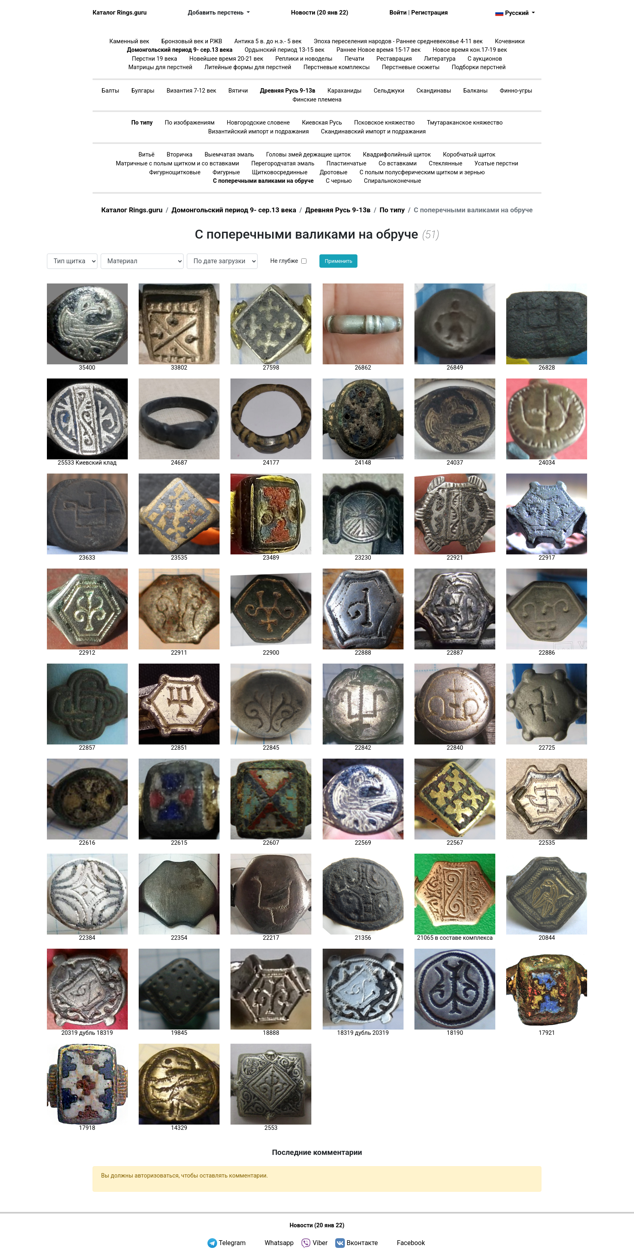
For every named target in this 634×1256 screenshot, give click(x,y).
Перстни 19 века (154, 58)
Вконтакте (362, 1243)
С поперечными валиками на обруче (263, 181)
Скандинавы (433, 90)
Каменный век (129, 41)
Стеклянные (446, 163)
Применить (338, 261)
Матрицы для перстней (160, 67)
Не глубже (284, 261)
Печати (354, 58)
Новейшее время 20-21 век (226, 58)
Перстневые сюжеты (411, 67)
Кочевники (510, 41)
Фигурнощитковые (175, 172)
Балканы (475, 90)
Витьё (147, 154)
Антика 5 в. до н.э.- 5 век (268, 41)
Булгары (142, 90)
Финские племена (316, 99)
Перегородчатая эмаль (282, 163)
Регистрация (429, 12)
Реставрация (394, 58)
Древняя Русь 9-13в (287, 90)
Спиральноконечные (392, 181)
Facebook (411, 1243)
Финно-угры (516, 90)
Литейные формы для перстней (248, 67)
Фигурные (226, 172)
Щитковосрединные (279, 172)
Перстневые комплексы (336, 67)
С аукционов (485, 58)
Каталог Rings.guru (120, 12)
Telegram (232, 1243)
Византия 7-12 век (191, 90)
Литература (440, 58)
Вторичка (179, 154)
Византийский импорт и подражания (258, 131)
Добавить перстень (216, 12)
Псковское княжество (384, 122)
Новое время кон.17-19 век (470, 50)
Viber (320, 1243)
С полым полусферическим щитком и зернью (422, 172)
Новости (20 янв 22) (319, 12)
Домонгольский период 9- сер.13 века (179, 50)
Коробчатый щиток (469, 154)
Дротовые (333, 172)
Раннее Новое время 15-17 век (378, 50)
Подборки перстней (478, 67)
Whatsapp (279, 1243)
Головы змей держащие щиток (308, 154)
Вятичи (238, 90)
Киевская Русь (322, 122)
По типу (142, 122)
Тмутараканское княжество (465, 122)
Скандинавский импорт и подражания (373, 131)
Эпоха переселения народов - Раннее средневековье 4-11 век (398, 41)
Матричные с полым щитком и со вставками (177, 163)
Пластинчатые (346, 163)
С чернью (339, 181)
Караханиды (344, 90)
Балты (110, 90)
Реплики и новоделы (303, 58)
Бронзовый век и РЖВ (191, 41)
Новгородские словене (258, 122)
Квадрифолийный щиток (397, 154)
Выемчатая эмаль (229, 154)
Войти (398, 12)
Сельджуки (389, 90)
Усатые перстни (496, 163)
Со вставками (397, 163)
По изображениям (189, 122)
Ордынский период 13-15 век (284, 50)
